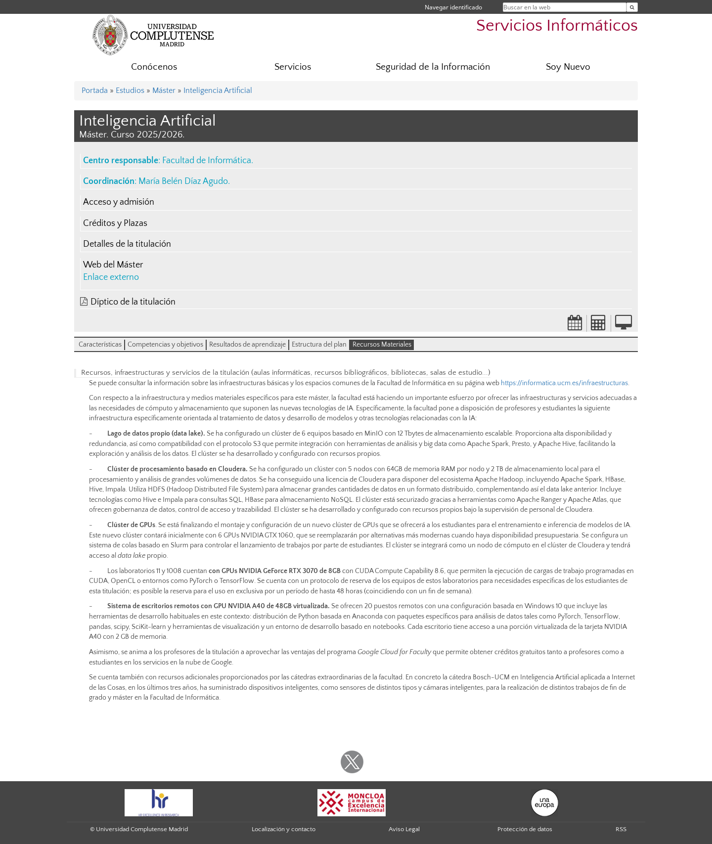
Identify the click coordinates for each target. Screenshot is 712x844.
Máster (164, 90)
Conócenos (154, 67)
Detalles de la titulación (127, 244)
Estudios (130, 90)
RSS (621, 829)
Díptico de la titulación (133, 302)
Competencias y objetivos (165, 345)
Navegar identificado (453, 7)
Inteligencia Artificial (217, 90)
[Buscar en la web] (632, 7)
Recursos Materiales (382, 345)
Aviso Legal (404, 829)
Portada (95, 90)
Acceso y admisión (118, 202)
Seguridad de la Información (433, 67)
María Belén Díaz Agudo (183, 181)
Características (100, 345)
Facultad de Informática (206, 161)
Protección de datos (524, 829)
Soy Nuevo (568, 67)
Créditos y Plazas (115, 223)
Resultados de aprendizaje (247, 345)
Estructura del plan (319, 345)
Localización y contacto (283, 829)
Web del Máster (113, 265)
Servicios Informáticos (557, 26)
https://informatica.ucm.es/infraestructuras (564, 383)
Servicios (292, 67)
